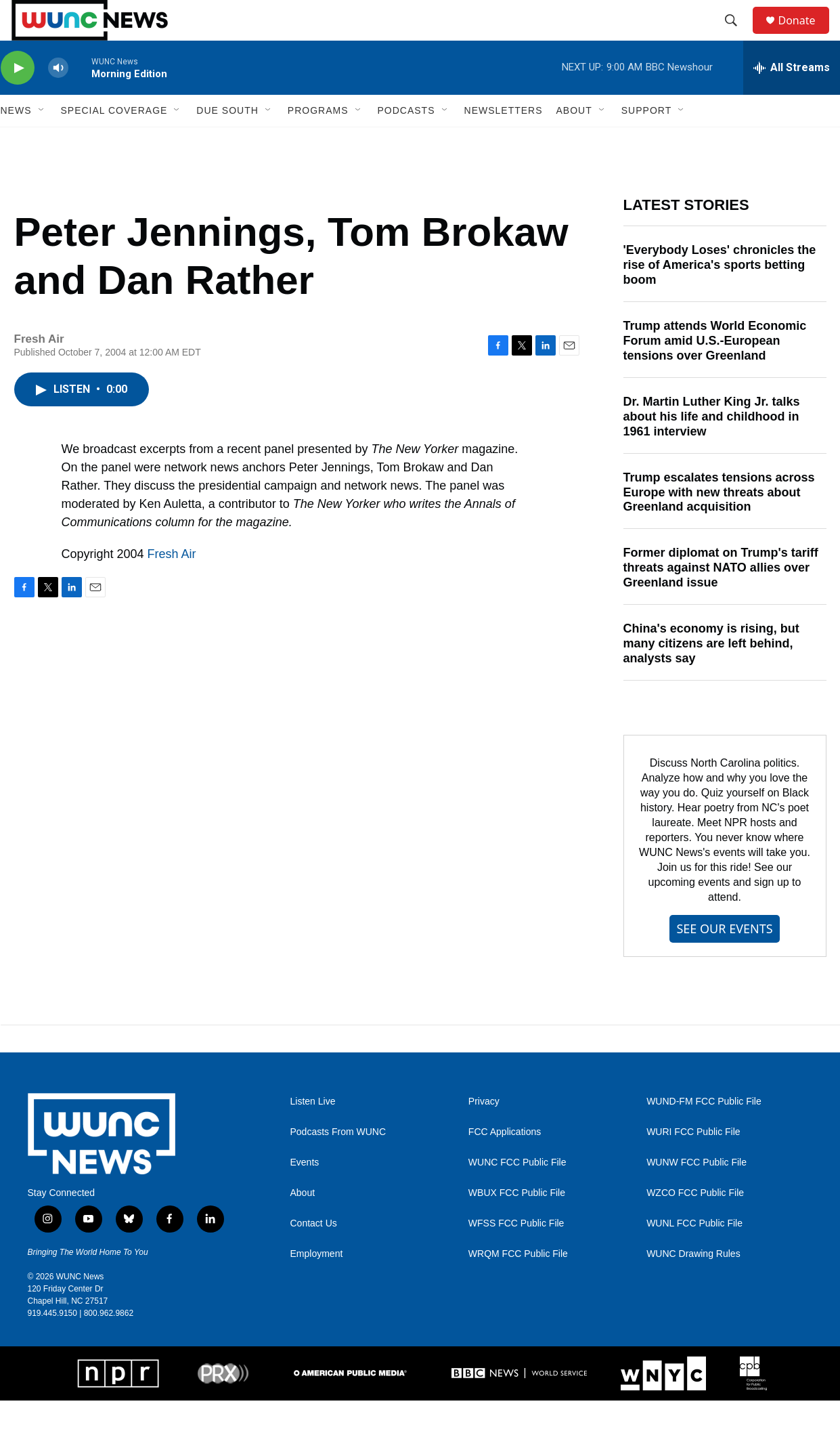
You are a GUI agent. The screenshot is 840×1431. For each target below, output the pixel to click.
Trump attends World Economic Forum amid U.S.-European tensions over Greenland (715, 371)
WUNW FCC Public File (696, 1193)
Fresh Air (172, 584)
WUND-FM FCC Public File (703, 1132)
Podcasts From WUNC (338, 1162)
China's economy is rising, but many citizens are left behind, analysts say (711, 674)
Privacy (484, 1132)
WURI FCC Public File (693, 1162)
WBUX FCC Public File (516, 1223)
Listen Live (313, 1132)
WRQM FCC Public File (518, 1284)
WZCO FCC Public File (695, 1223)
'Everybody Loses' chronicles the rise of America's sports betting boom (719, 295)
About (302, 1223)
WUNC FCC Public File (517, 1193)
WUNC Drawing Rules (693, 1284)
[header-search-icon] (738, 36)
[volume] (58, 98)
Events (304, 1193)
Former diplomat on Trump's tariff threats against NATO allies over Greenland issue (720, 598)
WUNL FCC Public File (694, 1254)
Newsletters (503, 140)
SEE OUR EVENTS (724, 959)
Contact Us (313, 1254)
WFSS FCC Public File (516, 1254)
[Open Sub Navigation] (42, 140)
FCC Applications (504, 1162)
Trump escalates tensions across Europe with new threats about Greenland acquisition (719, 522)
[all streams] (791, 98)
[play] (17, 98)
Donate (805, 35)
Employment (316, 1284)
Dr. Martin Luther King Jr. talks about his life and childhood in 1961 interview (711, 447)
